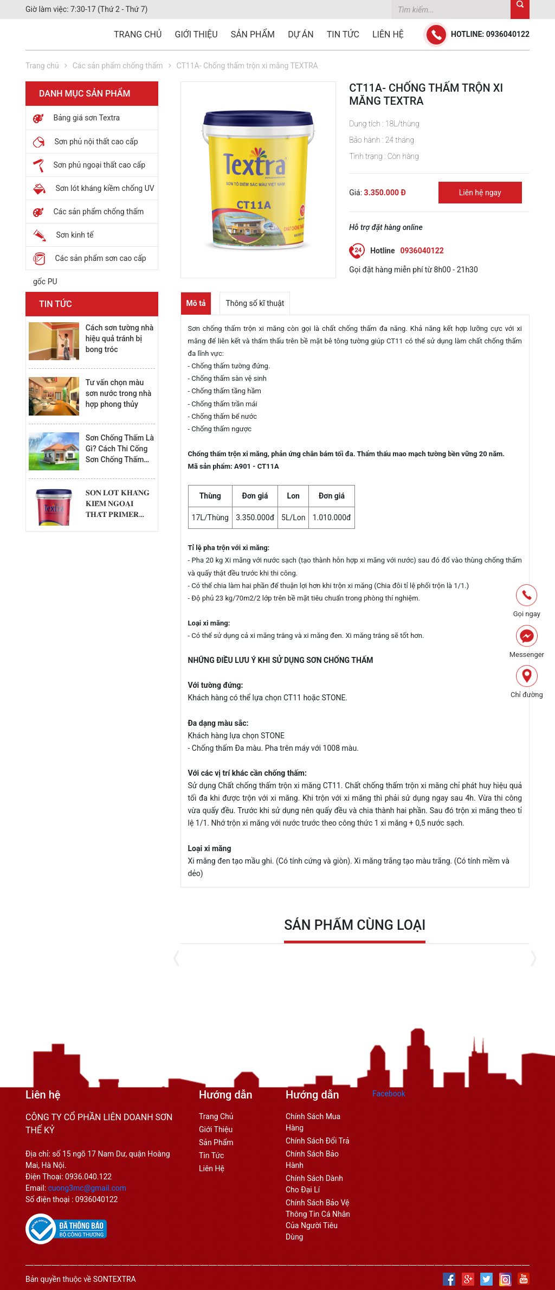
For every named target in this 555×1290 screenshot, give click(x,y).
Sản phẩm (253, 34)
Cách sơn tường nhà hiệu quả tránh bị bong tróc (119, 338)
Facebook (388, 1093)
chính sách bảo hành (312, 1159)
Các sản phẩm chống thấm (118, 65)
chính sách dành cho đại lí (314, 1184)
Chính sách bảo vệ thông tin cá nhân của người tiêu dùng (318, 1219)
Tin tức (343, 34)
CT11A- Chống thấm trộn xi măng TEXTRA (247, 65)
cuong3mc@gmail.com (87, 1188)
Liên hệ (388, 34)
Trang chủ (138, 34)
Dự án (300, 34)
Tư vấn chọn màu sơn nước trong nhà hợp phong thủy (118, 393)
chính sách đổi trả (318, 1140)
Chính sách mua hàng (313, 1122)
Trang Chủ (216, 1116)
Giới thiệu (196, 34)
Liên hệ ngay (480, 192)
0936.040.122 (88, 1176)
